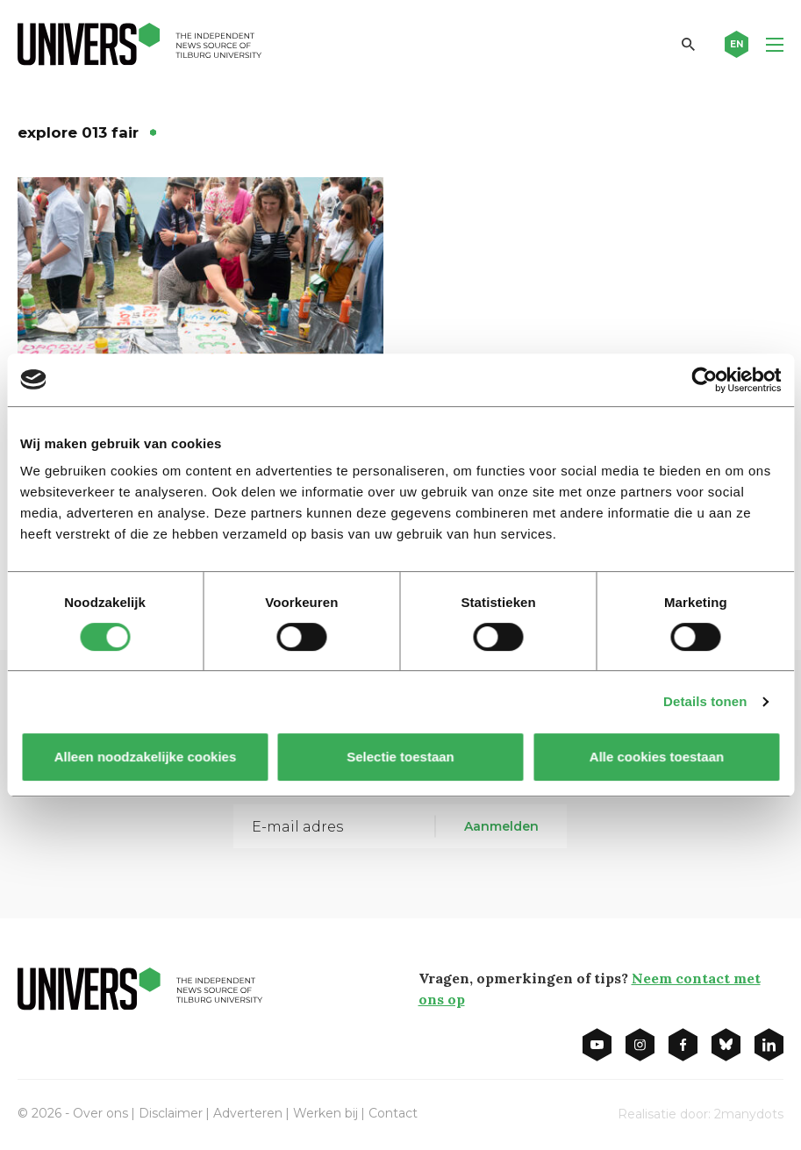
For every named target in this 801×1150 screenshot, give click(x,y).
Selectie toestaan (400, 756)
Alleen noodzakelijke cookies (145, 756)
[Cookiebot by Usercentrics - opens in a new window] (704, 380)
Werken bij (325, 1113)
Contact (393, 1113)
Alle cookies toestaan (656, 756)
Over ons (100, 1113)
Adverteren (247, 1113)
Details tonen (705, 701)
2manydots (748, 1114)
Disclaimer (171, 1113)
